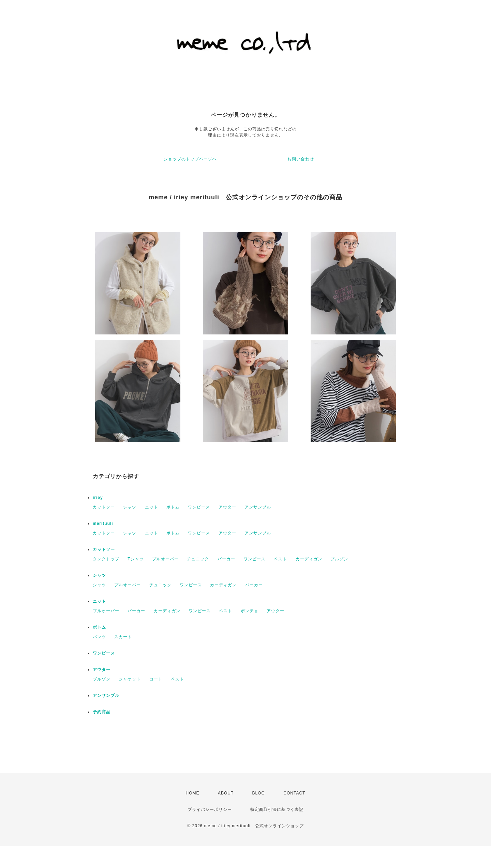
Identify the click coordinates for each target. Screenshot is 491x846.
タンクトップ (106, 559)
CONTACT (294, 793)
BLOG (258, 793)
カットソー (104, 507)
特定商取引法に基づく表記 (276, 809)
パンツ (99, 636)
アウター (227, 507)
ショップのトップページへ (190, 159)
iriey (98, 497)
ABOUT (226, 793)
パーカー (226, 559)
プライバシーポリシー (210, 809)
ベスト (280, 559)
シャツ (129, 507)
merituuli (103, 523)
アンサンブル (257, 507)
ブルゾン (339, 559)
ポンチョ (249, 610)
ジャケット (130, 679)
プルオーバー (165, 559)
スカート (123, 636)
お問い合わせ (300, 159)
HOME (192, 793)
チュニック (198, 559)
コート (156, 679)
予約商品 (101, 711)
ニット (151, 507)
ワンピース (199, 507)
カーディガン (309, 559)
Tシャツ (136, 559)
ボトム (173, 507)
